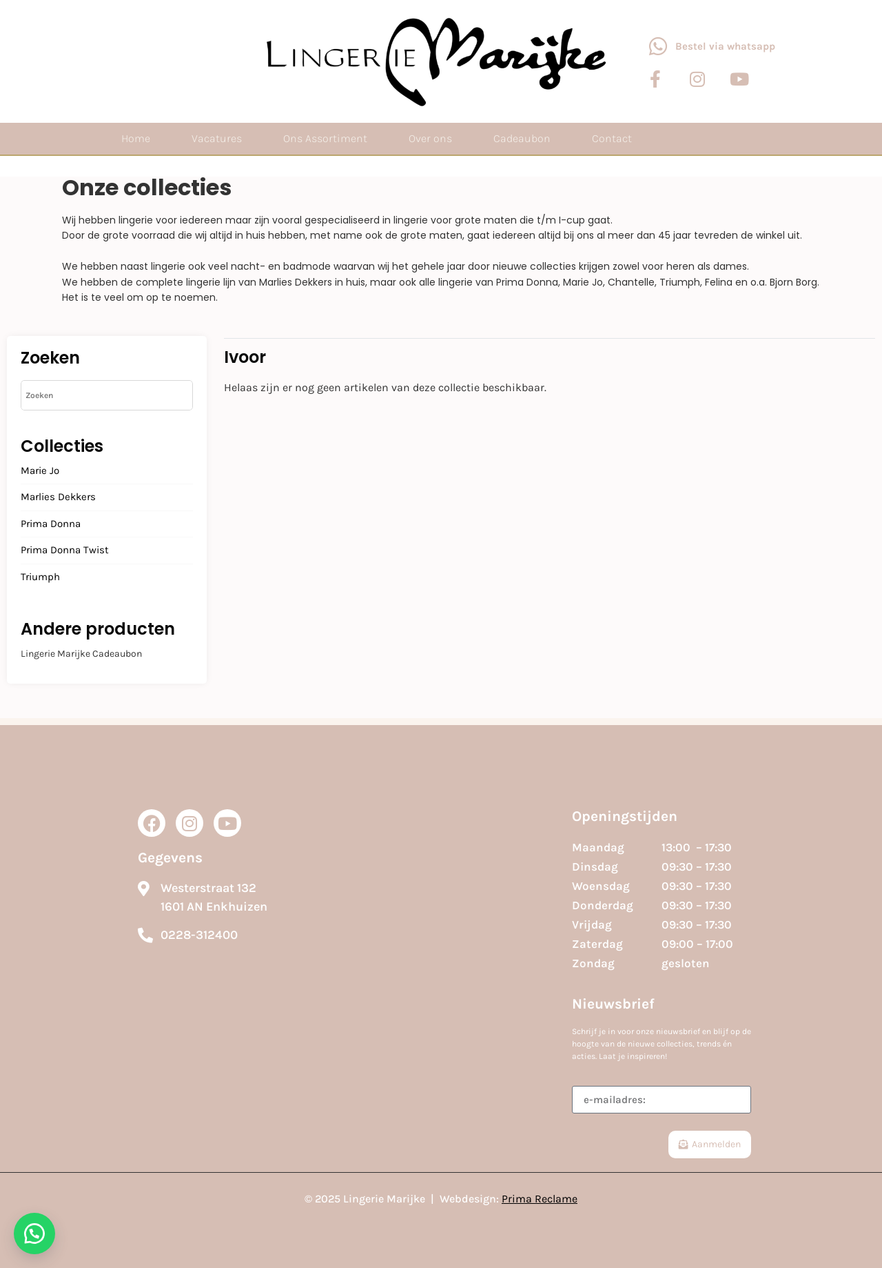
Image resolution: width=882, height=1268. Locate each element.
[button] (34, 1233)
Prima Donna (51, 524)
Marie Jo (40, 471)
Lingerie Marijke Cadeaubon (81, 653)
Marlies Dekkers (58, 497)
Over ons (430, 138)
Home (135, 138)
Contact (612, 138)
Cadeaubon (522, 138)
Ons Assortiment (325, 138)
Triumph (40, 577)
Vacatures (217, 138)
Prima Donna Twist (65, 550)
